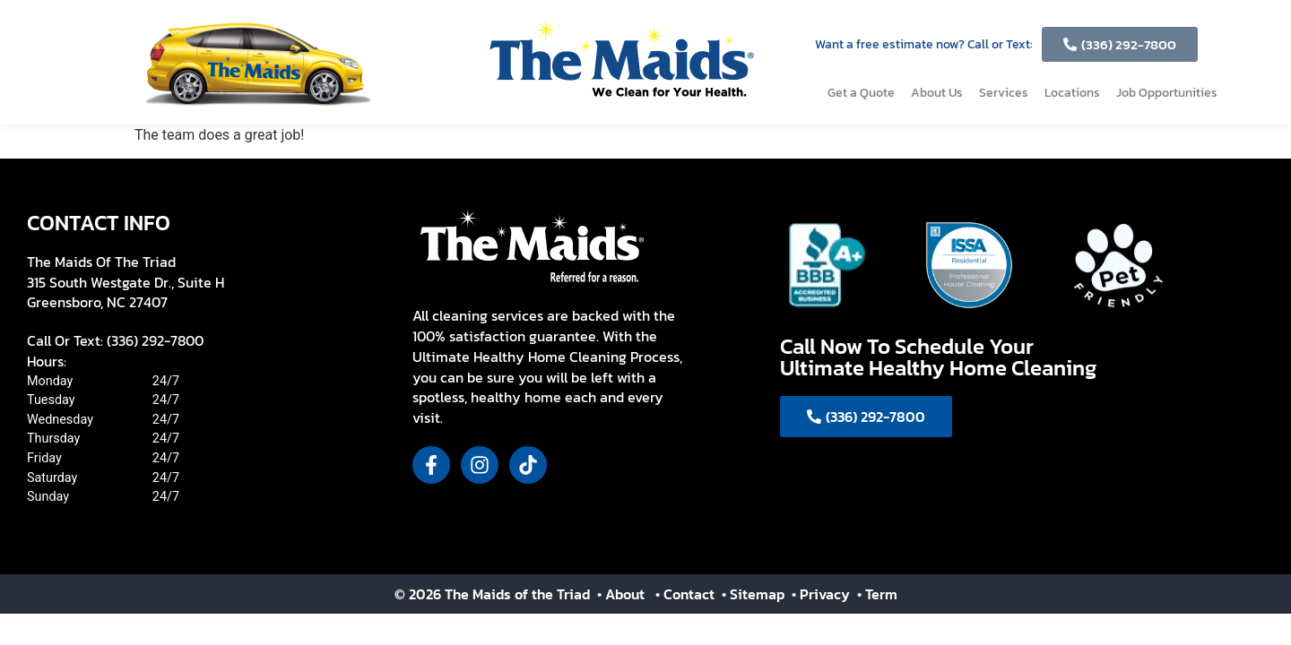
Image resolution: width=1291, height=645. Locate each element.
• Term (877, 594)
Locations (1072, 92)
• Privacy (822, 594)
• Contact (686, 594)
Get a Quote (861, 92)
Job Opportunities (1166, 92)
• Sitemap (755, 594)
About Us (937, 92)
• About (619, 594)
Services (1003, 92)
